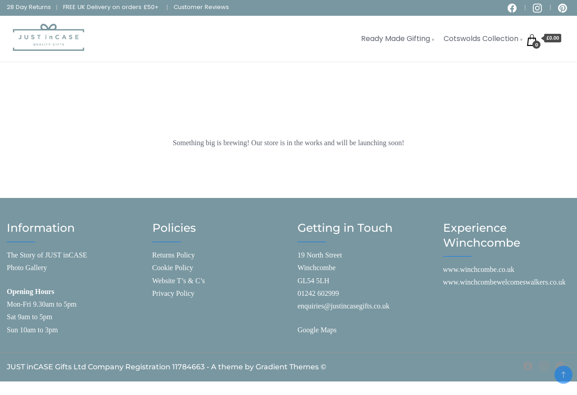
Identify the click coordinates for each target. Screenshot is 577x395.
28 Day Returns (29, 7)
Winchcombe (317, 267)
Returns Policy (173, 255)
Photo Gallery (27, 267)
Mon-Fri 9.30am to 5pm (42, 304)
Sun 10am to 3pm (32, 330)
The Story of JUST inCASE (47, 255)
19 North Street (320, 255)
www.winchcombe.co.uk (478, 269)
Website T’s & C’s (178, 281)
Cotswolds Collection (481, 38)
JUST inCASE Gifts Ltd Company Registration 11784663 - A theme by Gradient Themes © (166, 367)
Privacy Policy (173, 293)
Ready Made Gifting (395, 38)
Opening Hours (30, 291)
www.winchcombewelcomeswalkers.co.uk (504, 282)
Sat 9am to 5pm (29, 317)
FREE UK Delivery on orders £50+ (111, 7)
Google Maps (317, 330)
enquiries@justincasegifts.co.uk (343, 306)
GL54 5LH (314, 281)
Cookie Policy (172, 267)
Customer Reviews (201, 7)
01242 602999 (318, 293)
